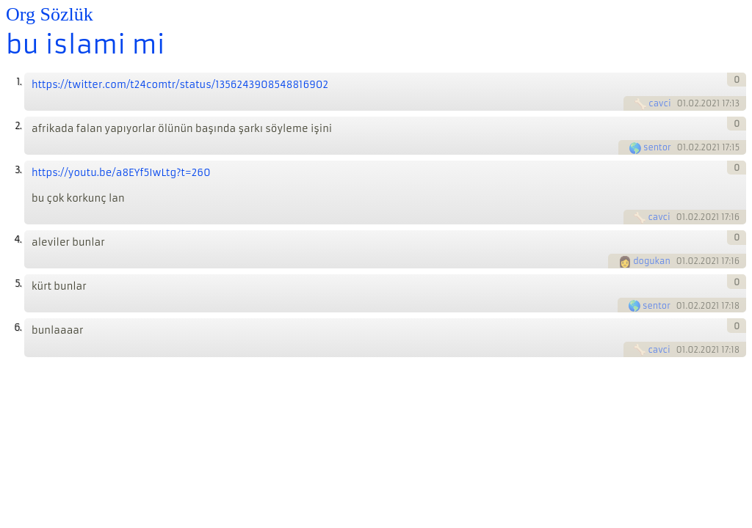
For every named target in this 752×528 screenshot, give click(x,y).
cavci (659, 103)
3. (18, 170)
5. (18, 283)
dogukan (651, 261)
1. (18, 82)
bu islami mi (85, 44)
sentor (657, 147)
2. (18, 126)
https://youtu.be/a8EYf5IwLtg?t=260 (121, 172)
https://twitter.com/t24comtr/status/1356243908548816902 (180, 84)
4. (17, 239)
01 (681, 103)
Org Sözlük (49, 14)
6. (17, 327)
